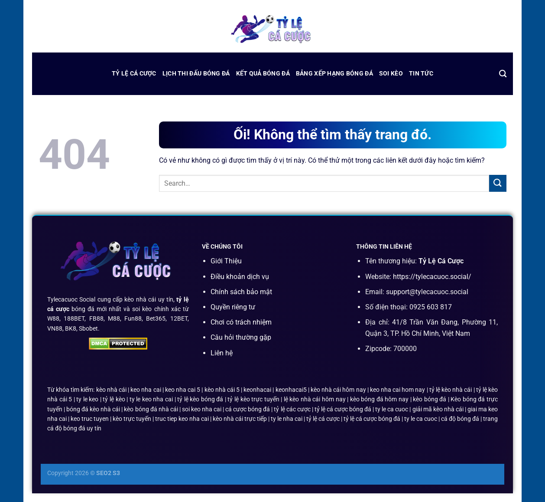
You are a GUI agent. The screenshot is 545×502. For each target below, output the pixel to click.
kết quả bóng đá (263, 73)
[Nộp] (497, 183)
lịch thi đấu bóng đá (196, 73)
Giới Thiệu (226, 261)
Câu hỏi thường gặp (241, 337)
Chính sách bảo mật (241, 292)
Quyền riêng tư (233, 307)
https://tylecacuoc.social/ (432, 276)
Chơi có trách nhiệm (241, 322)
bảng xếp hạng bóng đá (334, 73)
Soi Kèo (391, 73)
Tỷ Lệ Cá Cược (134, 73)
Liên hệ (222, 353)
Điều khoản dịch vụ (240, 276)
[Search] (502, 74)
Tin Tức (421, 73)
